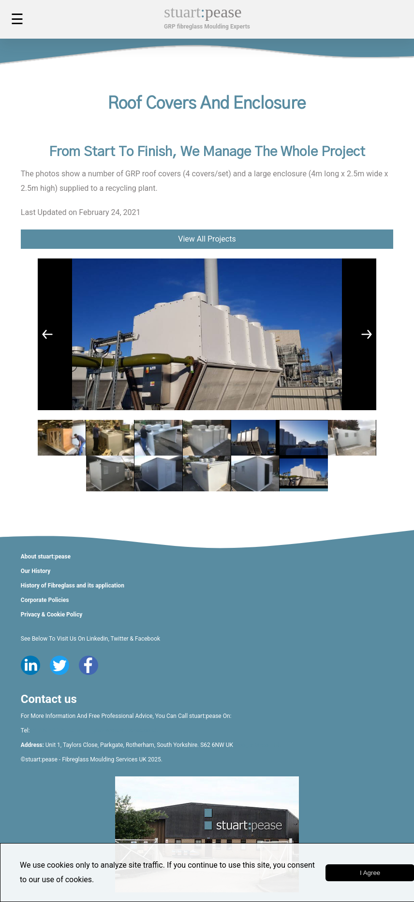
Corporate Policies (45, 600)
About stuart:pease (46, 556)
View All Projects (207, 238)
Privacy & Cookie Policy (51, 614)
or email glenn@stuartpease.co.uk (113, 730)
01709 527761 (50, 730)
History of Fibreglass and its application (72, 585)
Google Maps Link (258, 745)
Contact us (49, 699)
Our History (35, 571)
